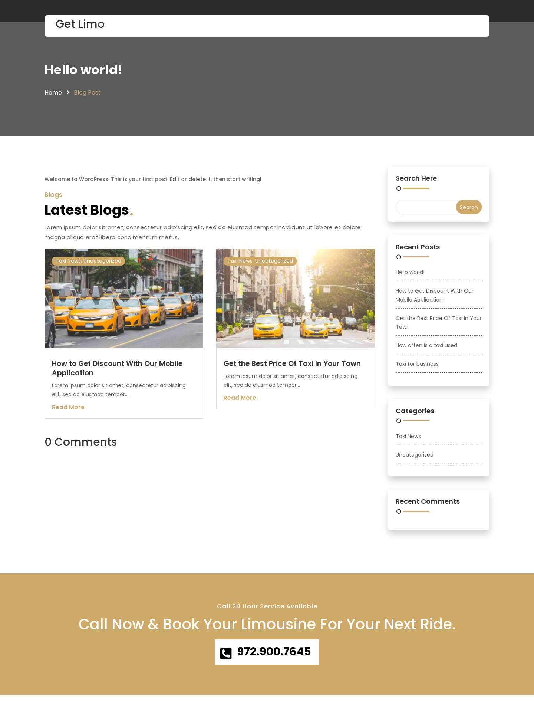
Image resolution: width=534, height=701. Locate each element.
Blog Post (87, 94)
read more (68, 408)
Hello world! (85, 70)
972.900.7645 (275, 656)
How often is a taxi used (426, 347)
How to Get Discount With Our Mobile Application (117, 370)
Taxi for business (417, 365)
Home (53, 94)
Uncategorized (102, 262)
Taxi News (68, 262)
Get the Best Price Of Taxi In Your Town (292, 366)
